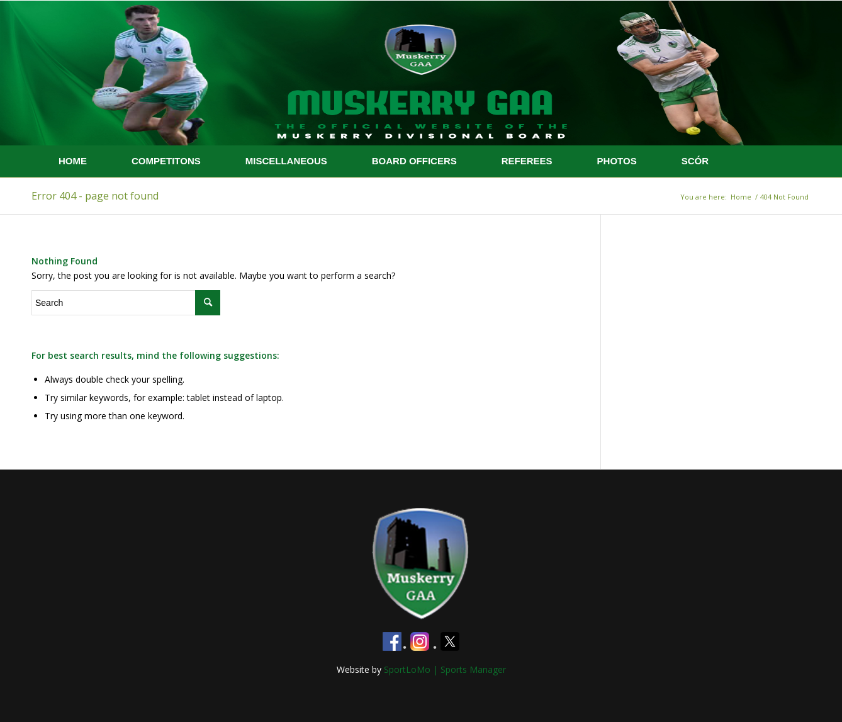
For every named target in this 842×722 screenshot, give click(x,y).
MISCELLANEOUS (286, 160)
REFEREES (527, 160)
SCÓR (695, 160)
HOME (73, 160)
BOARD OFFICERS (414, 160)
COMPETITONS (166, 160)
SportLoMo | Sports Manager (445, 669)
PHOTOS (617, 160)
